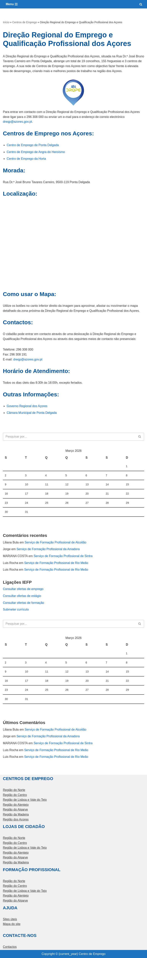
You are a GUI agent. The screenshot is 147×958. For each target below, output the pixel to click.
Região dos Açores (16, 819)
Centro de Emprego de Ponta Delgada (33, 145)
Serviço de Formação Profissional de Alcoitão (55, 542)
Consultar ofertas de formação (23, 602)
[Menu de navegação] (11, 4)
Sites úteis (10, 919)
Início (6, 22)
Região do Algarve (15, 809)
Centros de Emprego (24, 22)
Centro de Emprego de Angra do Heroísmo (36, 152)
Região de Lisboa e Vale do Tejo (25, 799)
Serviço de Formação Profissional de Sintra (63, 556)
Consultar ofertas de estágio (22, 596)
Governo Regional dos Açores (27, 406)
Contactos (10, 946)
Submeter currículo (16, 609)
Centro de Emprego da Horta (26, 158)
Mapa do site (11, 924)
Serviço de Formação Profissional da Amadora (48, 549)
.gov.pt (27, 121)
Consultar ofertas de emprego (23, 589)
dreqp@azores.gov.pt (27, 359)
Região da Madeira (16, 814)
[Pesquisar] (140, 4)
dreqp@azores (13, 121)
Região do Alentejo (16, 804)
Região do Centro (15, 795)
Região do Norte (14, 790)
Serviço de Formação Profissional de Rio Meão (56, 563)
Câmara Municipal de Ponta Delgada (32, 412)
